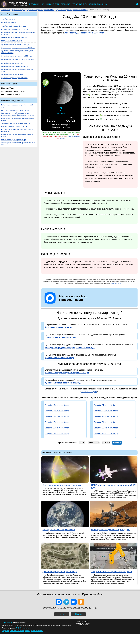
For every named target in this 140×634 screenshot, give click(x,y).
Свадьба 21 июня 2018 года (106, 405)
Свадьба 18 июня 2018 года (57, 411)
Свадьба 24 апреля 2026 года (11, 41)
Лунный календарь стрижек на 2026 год (15, 66)
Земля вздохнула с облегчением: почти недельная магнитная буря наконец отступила (17, 114)
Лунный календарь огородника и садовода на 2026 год (17, 70)
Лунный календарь (50, 4)
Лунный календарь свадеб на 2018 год (40, 10)
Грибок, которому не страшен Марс (13, 140)
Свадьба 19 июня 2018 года (57, 405)
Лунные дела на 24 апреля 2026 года (14, 37)
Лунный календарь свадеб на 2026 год (14, 78)
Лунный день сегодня (8, 22)
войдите (62, 138)
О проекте (5, 631)
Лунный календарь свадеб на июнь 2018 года (72, 10)
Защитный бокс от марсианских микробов (16, 123)
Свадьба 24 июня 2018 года (106, 422)
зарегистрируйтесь (74, 136)
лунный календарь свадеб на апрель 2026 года (67, 373)
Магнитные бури (79, 4)
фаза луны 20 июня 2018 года (58, 327)
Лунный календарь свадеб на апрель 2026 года (17, 59)
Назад (61, 614)
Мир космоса (5, 10)
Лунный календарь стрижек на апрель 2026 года (18, 48)
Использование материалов (19, 631)
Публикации (34, 4)
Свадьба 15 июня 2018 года (57, 428)
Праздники (102, 4)
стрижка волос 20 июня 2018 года (60, 337)
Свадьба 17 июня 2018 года (57, 416)
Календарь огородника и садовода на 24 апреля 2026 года (18, 33)
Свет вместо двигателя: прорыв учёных (15, 110)
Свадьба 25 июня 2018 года (106, 428)
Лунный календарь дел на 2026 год (13, 74)
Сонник (92, 4)
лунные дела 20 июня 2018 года (59, 358)
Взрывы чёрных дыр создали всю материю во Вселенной (17, 130)
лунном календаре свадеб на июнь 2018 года (84, 33)
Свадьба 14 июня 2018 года (57, 434)
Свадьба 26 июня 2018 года (106, 434)
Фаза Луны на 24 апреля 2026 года (13, 26)
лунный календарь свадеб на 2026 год (62, 383)
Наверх (78, 614)
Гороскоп (65, 4)
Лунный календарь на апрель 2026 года (15, 44)
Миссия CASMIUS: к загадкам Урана (14, 126)
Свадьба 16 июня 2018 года (57, 422)
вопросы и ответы (116, 283)
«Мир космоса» (7, 622)
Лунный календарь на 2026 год (12, 63)
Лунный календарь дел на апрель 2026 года (16, 56)
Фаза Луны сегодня (8, 19)
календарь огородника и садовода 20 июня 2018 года (70, 348)
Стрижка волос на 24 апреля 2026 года (15, 29)
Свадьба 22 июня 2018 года (106, 411)
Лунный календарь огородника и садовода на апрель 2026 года (17, 52)
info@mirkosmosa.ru (22, 628)
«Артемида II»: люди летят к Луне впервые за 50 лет (18, 144)
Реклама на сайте (37, 631)
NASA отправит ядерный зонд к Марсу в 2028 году (17, 106)
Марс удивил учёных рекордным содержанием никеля (17, 119)
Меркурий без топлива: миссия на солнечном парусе (17, 135)
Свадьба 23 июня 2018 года (106, 416)
